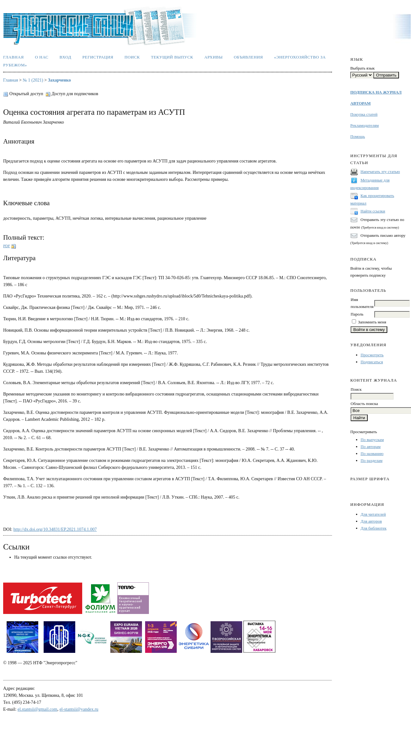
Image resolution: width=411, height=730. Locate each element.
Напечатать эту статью (380, 171)
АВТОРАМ (360, 103)
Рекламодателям (364, 125)
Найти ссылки (372, 211)
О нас (41, 57)
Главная (13, 57)
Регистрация (97, 57)
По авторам (371, 446)
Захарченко (59, 80)
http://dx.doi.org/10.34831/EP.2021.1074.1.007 (55, 529)
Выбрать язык (362, 68)
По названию (372, 453)
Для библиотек (374, 528)
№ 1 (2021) (33, 80)
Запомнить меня (372, 322)
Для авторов (371, 521)
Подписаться (372, 361)
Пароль (357, 314)
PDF (6, 246)
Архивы (213, 57)
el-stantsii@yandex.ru (78, 709)
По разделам (372, 460)
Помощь (357, 136)
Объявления (248, 57)
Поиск (132, 57)
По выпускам (372, 439)
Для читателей (373, 514)
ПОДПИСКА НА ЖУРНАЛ (376, 92)
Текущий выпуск (172, 57)
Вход (65, 57)
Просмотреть (372, 355)
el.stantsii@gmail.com (38, 709)
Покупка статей (363, 114)
